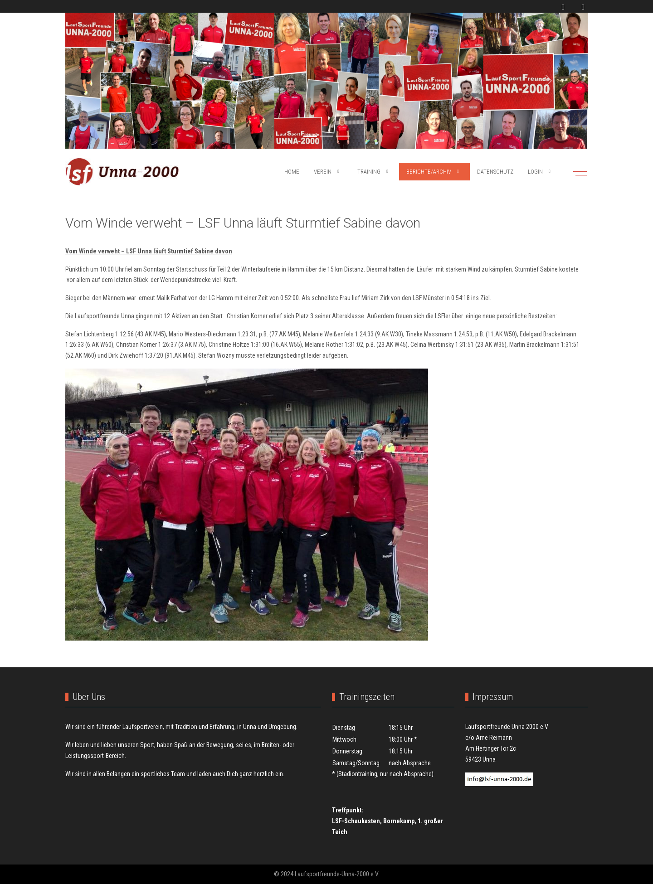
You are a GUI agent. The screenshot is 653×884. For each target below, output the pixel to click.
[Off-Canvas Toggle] (580, 171)
